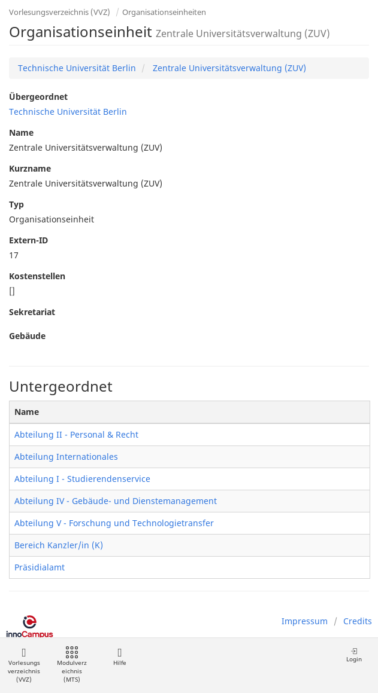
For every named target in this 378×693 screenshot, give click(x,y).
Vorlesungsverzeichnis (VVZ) (59, 12)
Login (354, 655)
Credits (357, 621)
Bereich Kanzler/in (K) (58, 545)
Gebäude (27, 335)
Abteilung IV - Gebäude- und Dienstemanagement (115, 500)
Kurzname (30, 168)
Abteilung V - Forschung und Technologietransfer (114, 523)
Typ (16, 204)
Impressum (305, 621)
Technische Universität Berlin (77, 68)
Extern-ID (28, 240)
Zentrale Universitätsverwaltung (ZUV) (228, 68)
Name (21, 132)
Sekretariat (32, 312)
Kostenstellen (37, 276)
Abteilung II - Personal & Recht (76, 434)
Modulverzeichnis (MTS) (72, 665)
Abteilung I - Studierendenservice (82, 478)
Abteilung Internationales (66, 456)
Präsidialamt (39, 567)
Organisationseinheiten (164, 12)
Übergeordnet (38, 96)
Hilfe (119, 657)
